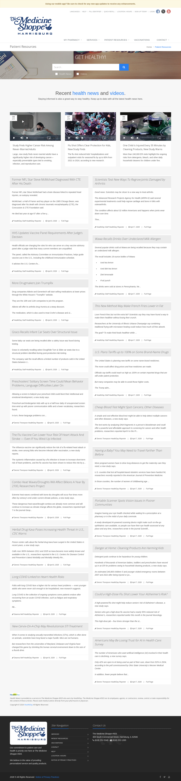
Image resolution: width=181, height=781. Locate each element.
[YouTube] (169, 777)
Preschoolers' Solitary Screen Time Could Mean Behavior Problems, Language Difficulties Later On (47, 383)
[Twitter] (164, 777)
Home (149, 47)
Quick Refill (109, 11)
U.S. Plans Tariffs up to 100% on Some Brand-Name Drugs (131, 352)
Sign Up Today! (141, 11)
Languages (75, 11)
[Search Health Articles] (85, 67)
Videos (82, 73)
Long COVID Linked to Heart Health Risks (38, 577)
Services (92, 40)
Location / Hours (124, 11)
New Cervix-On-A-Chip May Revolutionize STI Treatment (47, 626)
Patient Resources (115, 40)
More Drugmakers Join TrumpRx (32, 283)
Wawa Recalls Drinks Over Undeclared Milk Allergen (127, 239)
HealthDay (28, 704)
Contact (162, 40)
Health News (63, 73)
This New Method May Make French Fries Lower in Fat (129, 306)
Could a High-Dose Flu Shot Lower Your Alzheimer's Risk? (131, 594)
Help (84, 11)
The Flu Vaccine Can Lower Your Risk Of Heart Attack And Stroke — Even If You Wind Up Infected (48, 437)
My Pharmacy (71, 40)
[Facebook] (160, 777)
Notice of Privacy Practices (63, 760)
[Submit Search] (124, 67)
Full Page (64, 221)
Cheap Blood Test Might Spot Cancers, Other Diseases (129, 407)
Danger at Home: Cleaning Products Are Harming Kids (129, 548)
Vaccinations (142, 40)
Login (152, 11)
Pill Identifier (95, 11)
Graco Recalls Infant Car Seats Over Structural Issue (44, 332)
